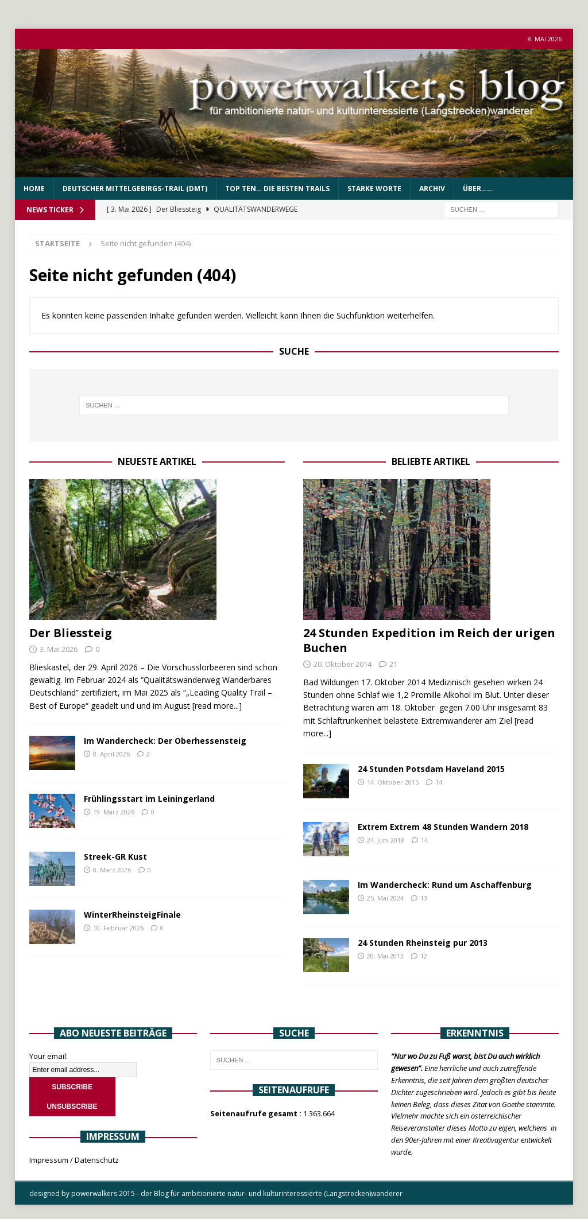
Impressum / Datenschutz (74, 1160)
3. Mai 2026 (59, 649)
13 (423, 898)
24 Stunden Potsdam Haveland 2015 (431, 768)
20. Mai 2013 (385, 956)
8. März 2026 (112, 869)
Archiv (432, 188)
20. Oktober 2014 (343, 664)
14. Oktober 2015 (393, 782)
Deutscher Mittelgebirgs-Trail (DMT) (135, 188)
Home (34, 188)
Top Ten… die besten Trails (277, 188)
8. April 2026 (111, 754)
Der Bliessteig (70, 632)
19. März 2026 (113, 812)
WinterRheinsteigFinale (132, 914)
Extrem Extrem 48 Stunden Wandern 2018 (443, 826)
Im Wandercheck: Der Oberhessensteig (165, 740)
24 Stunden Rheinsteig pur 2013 (423, 942)
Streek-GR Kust (115, 856)
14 (438, 782)
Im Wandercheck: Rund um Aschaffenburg (445, 884)
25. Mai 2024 (385, 898)
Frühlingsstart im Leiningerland (149, 798)
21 (393, 664)
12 (423, 956)
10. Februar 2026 (118, 927)
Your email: (48, 1056)
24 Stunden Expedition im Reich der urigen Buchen (429, 640)
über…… (478, 188)
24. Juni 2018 (385, 840)
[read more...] (217, 705)
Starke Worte (374, 188)
